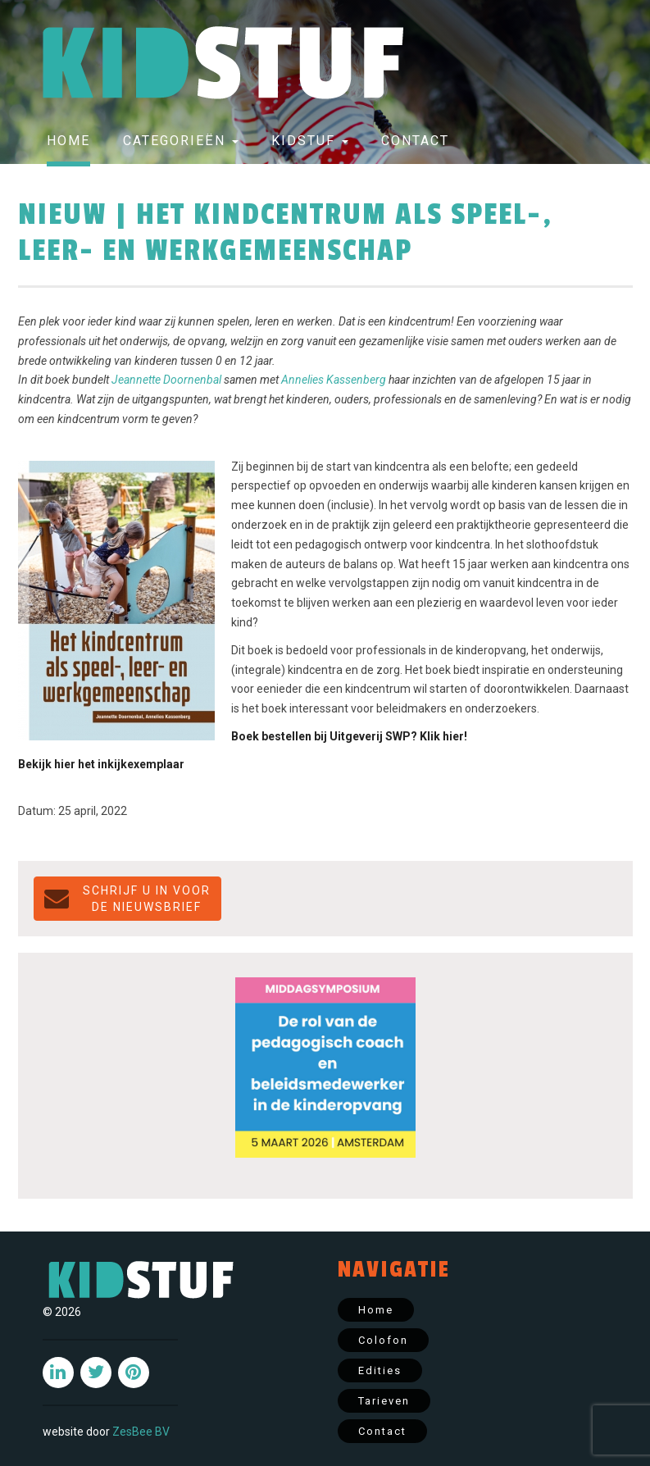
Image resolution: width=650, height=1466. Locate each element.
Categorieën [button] (181, 140)
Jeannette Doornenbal (166, 379)
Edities (380, 1370)
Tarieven (384, 1401)
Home (68, 140)
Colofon (383, 1340)
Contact (415, 140)
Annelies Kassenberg (333, 379)
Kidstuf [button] (309, 140)
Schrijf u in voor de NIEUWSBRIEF (127, 898)
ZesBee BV (141, 1431)
